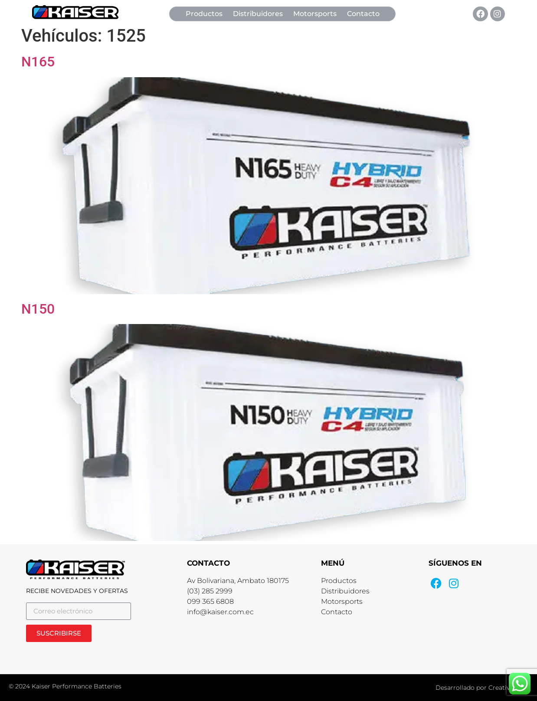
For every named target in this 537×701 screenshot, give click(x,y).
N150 (38, 309)
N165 (38, 61)
